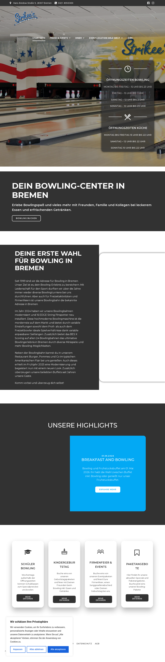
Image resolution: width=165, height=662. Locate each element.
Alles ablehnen (37, 649)
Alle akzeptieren (58, 649)
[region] (39, 636)
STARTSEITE (38, 37)
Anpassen (17, 649)
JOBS (130, 37)
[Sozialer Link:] (148, 3)
